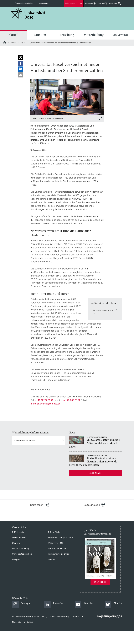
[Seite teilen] (39, 505)
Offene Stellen (54, 532)
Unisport (16, 559)
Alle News (95, 473)
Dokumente (41, 3)
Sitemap (76, 616)
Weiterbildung (93, 35)
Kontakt (29, 622)
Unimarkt (16, 543)
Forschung (67, 35)
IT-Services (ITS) (55, 543)
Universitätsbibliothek (22, 554)
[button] (20, 57)
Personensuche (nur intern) (60, 537)
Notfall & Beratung (20, 548)
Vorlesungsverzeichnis (58, 554)
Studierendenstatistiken (103, 311)
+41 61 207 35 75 (44, 400)
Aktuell (13, 35)
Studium (40, 35)
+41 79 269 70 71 (71, 400)
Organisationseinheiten (23, 3)
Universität (120, 35)
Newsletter (17, 622)
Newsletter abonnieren (25, 440)
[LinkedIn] (53, 604)
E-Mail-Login (18, 532)
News (23, 43)
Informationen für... (73, 3)
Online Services (19, 537)
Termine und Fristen (57, 548)
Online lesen (100, 582)
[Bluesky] (113, 604)
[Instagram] (22, 604)
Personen (112, 4)
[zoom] (66, 96)
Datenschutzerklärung (59, 616)
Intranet (51, 559)
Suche (100, 4)
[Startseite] (4, 43)
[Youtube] (84, 604)
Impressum (39, 616)
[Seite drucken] (94, 504)
